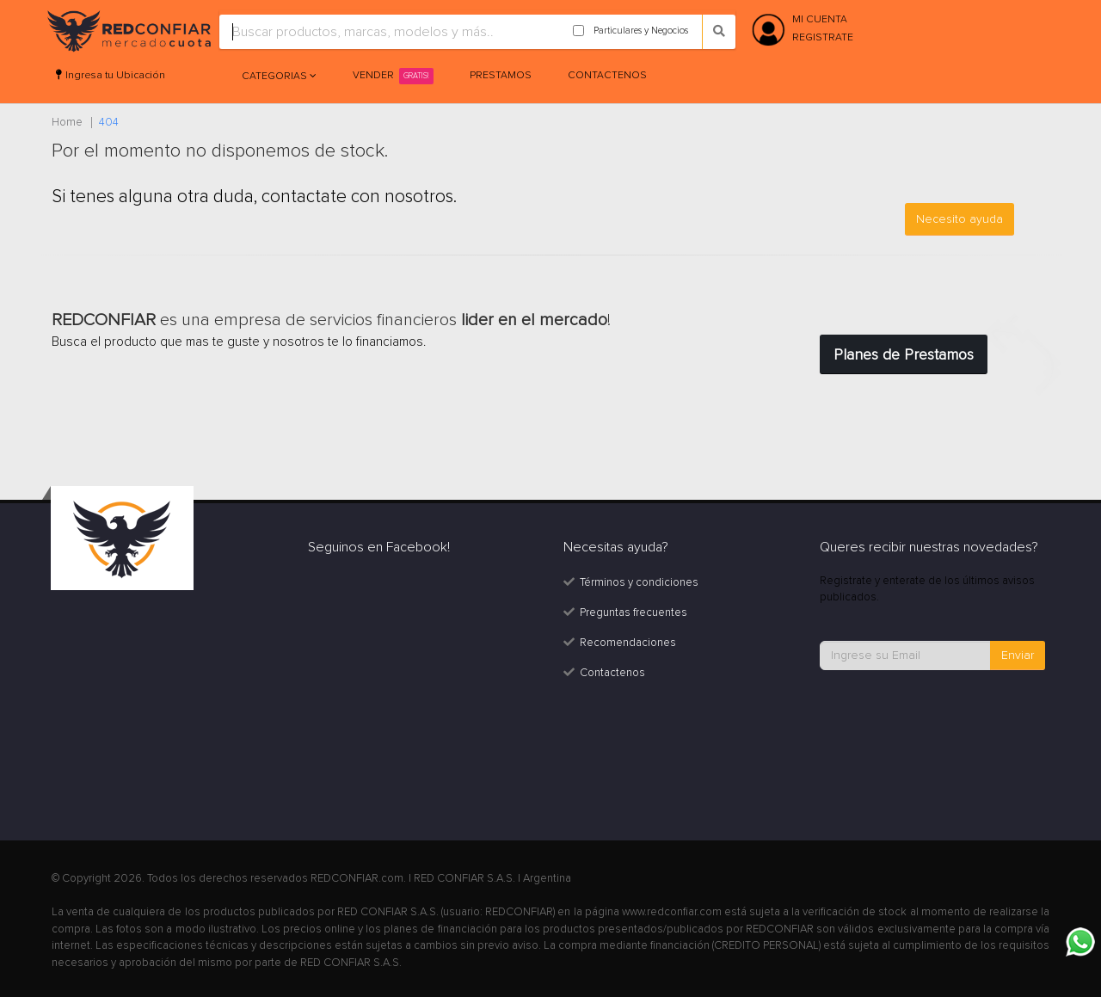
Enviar (1017, 655)
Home (67, 122)
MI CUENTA (819, 19)
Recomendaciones (628, 642)
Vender (393, 76)
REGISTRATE (822, 37)
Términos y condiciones (639, 582)
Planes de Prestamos (903, 354)
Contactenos (607, 75)
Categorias (276, 76)
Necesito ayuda (959, 219)
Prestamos (501, 75)
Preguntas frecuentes (633, 612)
